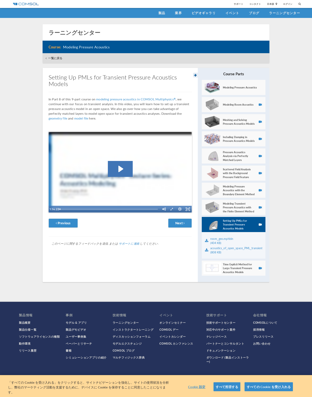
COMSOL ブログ (124, 350)
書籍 (68, 350)
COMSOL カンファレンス (176, 343)
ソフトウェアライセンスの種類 (39, 336)
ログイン (287, 3)
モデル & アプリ (76, 322)
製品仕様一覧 (27, 329)
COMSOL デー (168, 329)
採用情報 (259, 329)
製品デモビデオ (76, 329)
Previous (63, 223)
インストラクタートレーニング (133, 329)
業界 (178, 13)
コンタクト (255, 3)
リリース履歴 (27, 350)
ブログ (254, 13)
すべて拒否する (227, 388)
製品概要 (25, 322)
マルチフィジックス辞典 (129, 357)
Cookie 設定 (196, 388)
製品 (161, 13)
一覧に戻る (55, 58)
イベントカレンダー (172, 336)
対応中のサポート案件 (221, 329)
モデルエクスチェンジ (127, 343)
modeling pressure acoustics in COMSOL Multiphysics (136, 99)
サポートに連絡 (129, 243)
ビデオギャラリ (204, 13)
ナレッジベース (216, 336)
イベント (232, 13)
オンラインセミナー (172, 322)
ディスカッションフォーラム (132, 336)
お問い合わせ (262, 343)
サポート (238, 3)
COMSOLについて (265, 322)
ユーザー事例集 (76, 336)
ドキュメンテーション (221, 350)
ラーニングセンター (284, 13)
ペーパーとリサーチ (79, 343)
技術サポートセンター (221, 322)
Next (180, 223)
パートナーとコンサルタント (225, 343)
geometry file (58, 118)
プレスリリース (263, 336)
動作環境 (25, 343)
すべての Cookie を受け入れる (269, 388)
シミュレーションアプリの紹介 (86, 357)
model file (81, 118)
